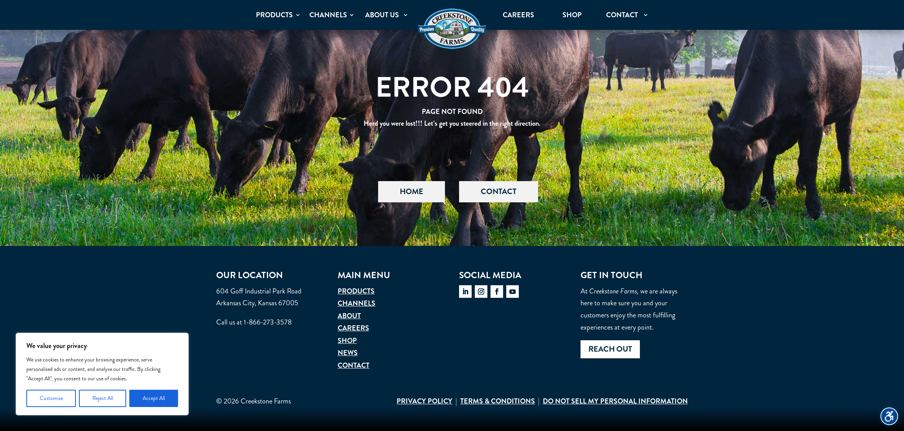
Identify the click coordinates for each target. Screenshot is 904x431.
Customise (51, 398)
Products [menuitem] (274, 15)
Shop (347, 341)
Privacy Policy (424, 401)
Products (356, 291)
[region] (102, 374)
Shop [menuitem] (572, 15)
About (349, 316)
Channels (356, 303)
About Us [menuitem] (382, 15)
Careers (353, 328)
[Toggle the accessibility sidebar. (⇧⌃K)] (889, 416)
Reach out (610, 349)
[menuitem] (452, 28)
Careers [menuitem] (518, 15)
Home (411, 191)
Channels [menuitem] (328, 15)
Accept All (154, 398)
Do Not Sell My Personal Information (615, 401)
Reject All (102, 398)
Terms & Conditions (497, 401)
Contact (498, 191)
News (348, 353)
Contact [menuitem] (622, 15)
